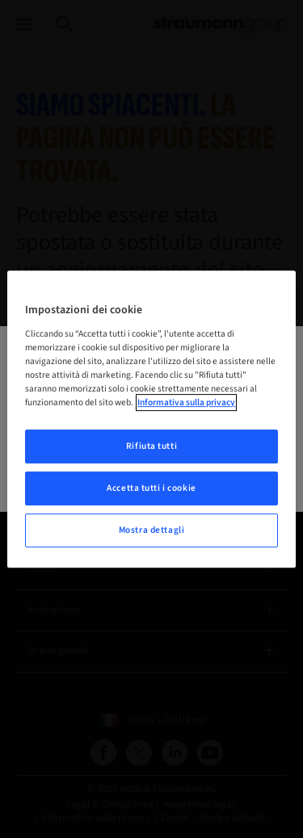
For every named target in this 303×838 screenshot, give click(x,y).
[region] (151, 419)
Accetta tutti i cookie (151, 488)
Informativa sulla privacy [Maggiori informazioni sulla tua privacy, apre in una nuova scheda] (186, 402)
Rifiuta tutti (151, 446)
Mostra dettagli (152, 530)
